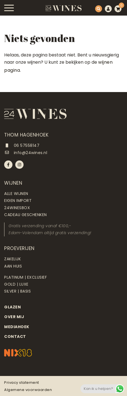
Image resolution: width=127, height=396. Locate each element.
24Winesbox (17, 208)
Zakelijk (12, 259)
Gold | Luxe (16, 284)
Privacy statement (21, 382)
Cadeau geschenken (25, 214)
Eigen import (18, 200)
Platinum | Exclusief (25, 277)
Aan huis (13, 266)
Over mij (14, 317)
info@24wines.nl (25, 152)
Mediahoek (16, 327)
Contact (15, 336)
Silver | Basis (17, 291)
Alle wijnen (16, 193)
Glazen (12, 307)
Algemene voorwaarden (28, 389)
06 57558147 (21, 145)
